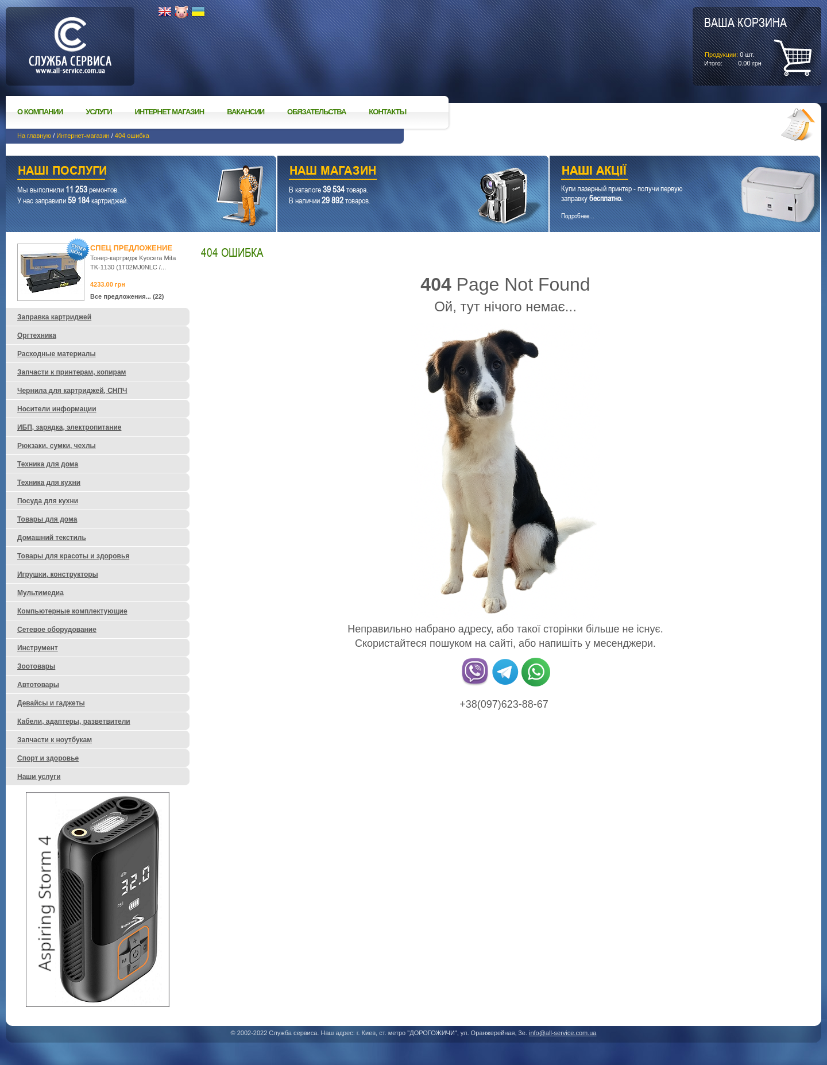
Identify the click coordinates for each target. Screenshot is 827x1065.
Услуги (98, 111)
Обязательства (316, 111)
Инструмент (37, 648)
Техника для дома (47, 464)
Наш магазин (392, 172)
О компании (40, 111)
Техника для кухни (48, 483)
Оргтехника (36, 335)
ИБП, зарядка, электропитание (69, 427)
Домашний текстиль (51, 538)
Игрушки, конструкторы (57, 574)
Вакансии (245, 111)
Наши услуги (126, 172)
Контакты (387, 111)
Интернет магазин (169, 111)
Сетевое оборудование (56, 630)
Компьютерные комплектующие (72, 611)
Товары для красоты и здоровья (73, 556)
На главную (34, 135)
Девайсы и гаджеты (51, 703)
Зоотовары (36, 666)
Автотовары (38, 685)
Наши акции (669, 172)
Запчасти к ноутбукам (54, 740)
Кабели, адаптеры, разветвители (73, 721)
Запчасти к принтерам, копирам (71, 372)
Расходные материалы (56, 354)
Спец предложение (131, 248)
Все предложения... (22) (127, 296)
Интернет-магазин (82, 135)
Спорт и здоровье (48, 758)
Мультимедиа (40, 593)
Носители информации (56, 409)
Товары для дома (47, 519)
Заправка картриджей (54, 317)
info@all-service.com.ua (563, 1032)
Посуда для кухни (47, 501)
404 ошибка (132, 135)
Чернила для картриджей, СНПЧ (72, 391)
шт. (745, 41)
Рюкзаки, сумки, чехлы (56, 446)
